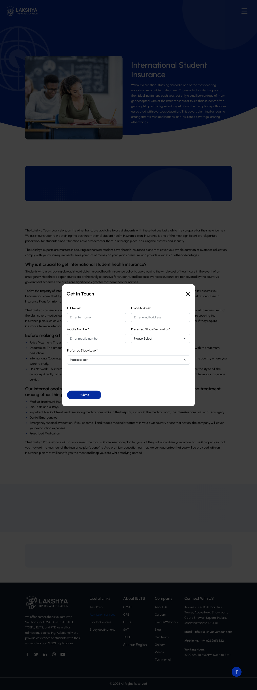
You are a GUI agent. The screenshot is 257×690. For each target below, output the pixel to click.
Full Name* (74, 308)
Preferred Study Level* (82, 350)
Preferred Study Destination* (150, 329)
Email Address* (141, 308)
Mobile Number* (78, 329)
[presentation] (100, 377)
